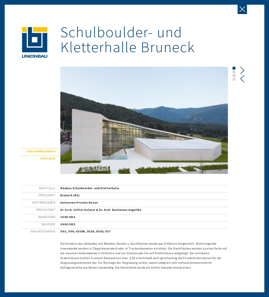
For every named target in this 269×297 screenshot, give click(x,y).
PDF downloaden (41, 151)
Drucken (48, 158)
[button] (234, 68)
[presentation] (242, 78)
